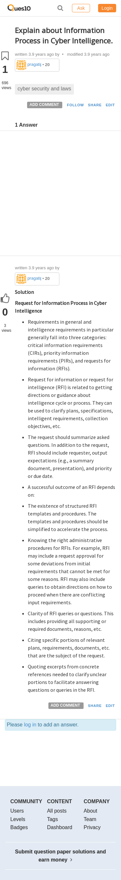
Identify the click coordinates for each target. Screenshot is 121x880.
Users (17, 811)
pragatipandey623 (34, 64)
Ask (81, 8)
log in (30, 724)
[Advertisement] (60, 195)
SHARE (95, 105)
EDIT (110, 105)
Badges (19, 827)
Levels (17, 819)
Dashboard (59, 827)
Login (107, 8)
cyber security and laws (44, 88)
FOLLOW (75, 105)
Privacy (92, 827)
